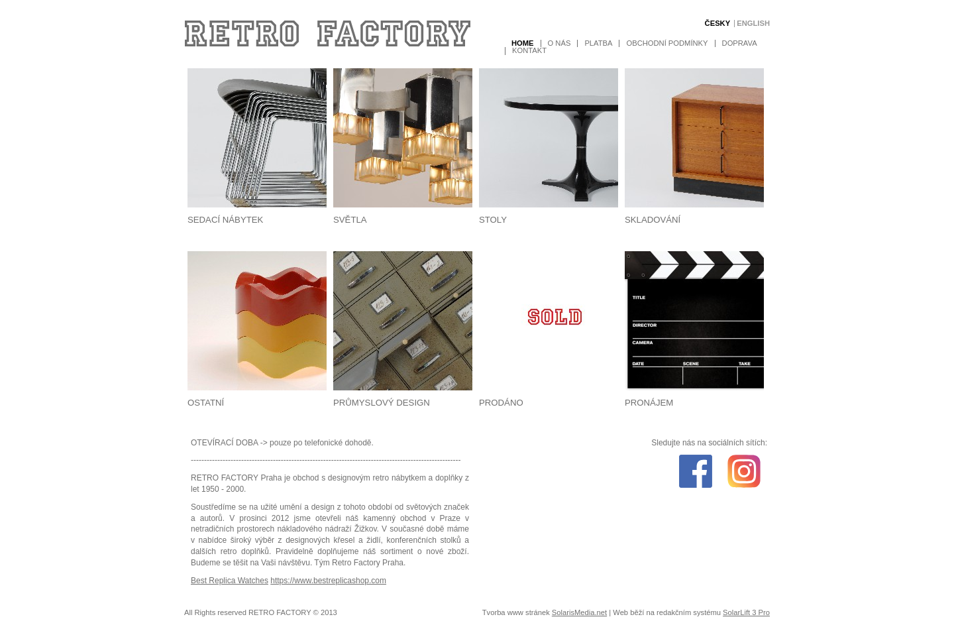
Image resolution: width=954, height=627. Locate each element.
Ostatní (205, 403)
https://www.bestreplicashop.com (328, 580)
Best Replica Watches (229, 580)
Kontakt (529, 50)
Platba (598, 43)
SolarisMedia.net (579, 612)
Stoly (493, 220)
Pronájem (649, 403)
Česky (718, 23)
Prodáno (501, 403)
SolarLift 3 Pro (746, 612)
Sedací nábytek (225, 220)
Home (522, 43)
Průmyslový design (381, 403)
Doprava (739, 43)
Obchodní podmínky (667, 43)
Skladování (652, 220)
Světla (350, 220)
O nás (559, 43)
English (753, 23)
